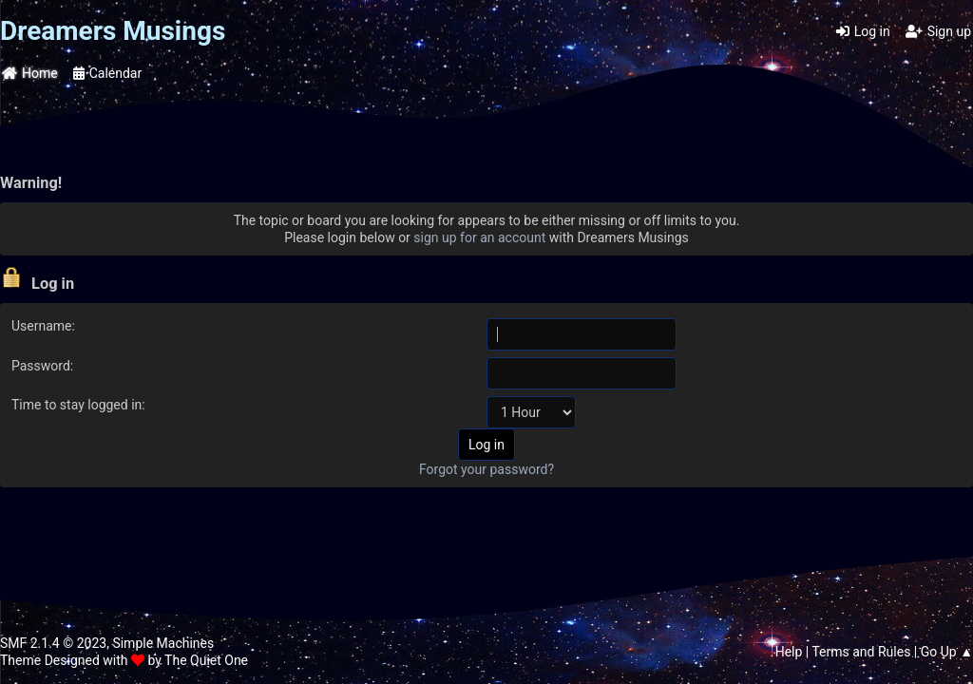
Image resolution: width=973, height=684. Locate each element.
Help (789, 651)
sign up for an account (479, 237)
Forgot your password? (486, 469)
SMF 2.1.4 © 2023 (53, 643)
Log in (863, 31)
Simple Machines (163, 643)
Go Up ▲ (947, 651)
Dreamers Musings (112, 31)
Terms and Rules (860, 651)
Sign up (938, 31)
